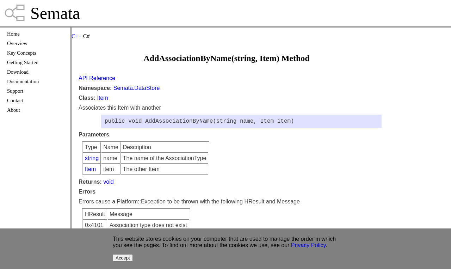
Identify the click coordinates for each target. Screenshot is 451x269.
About (13, 110)
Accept (123, 258)
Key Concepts (21, 53)
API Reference (97, 78)
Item (102, 98)
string (92, 160)
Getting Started (22, 62)
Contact (15, 100)
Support (15, 91)
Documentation (23, 81)
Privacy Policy (308, 245)
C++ (77, 36)
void (108, 183)
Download (18, 72)
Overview (17, 43)
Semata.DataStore (136, 88)
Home (13, 34)
